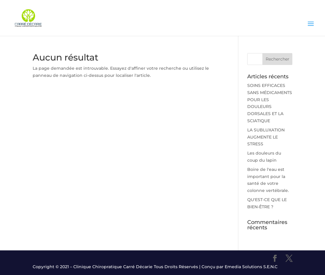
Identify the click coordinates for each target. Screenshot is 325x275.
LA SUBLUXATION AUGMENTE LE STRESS (266, 137)
